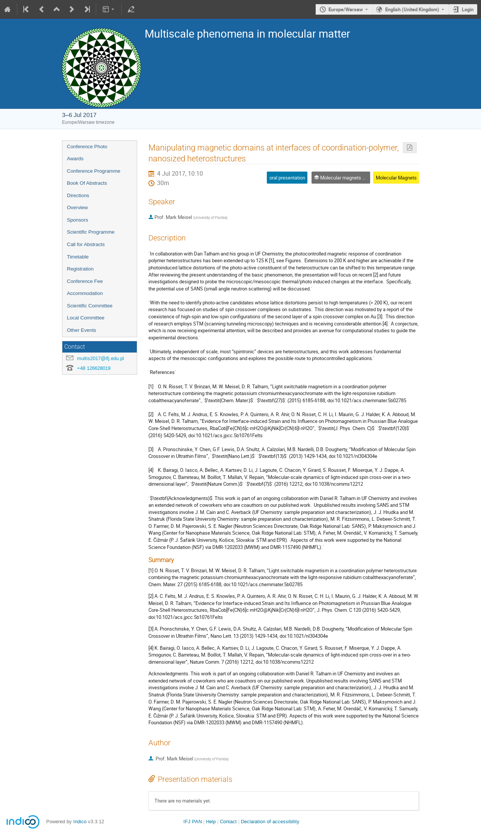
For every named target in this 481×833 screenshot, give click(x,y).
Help (211, 821)
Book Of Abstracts (87, 183)
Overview (77, 207)
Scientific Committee (89, 306)
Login (467, 9)
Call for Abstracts (86, 244)
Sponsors (77, 220)
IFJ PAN (192, 821)
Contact (228, 821)
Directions (78, 195)
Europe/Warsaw (345, 9)
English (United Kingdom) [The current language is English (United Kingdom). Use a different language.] (412, 9)
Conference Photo (87, 146)
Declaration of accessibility (270, 821)
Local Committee (85, 318)
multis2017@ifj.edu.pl (100, 358)
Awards (75, 158)
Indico (79, 821)
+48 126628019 (93, 368)
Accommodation (85, 293)
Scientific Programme (91, 232)
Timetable (78, 257)
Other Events (81, 330)
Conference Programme (93, 171)
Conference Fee (85, 281)
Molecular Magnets (396, 177)
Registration (80, 269)
